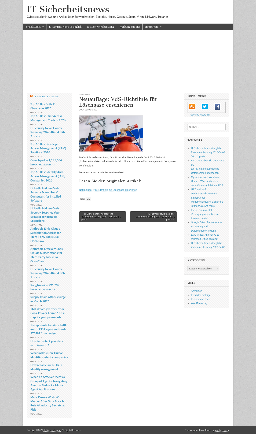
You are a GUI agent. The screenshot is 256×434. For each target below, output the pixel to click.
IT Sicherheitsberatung (100, 26)
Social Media (33, 26)
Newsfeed (84, 94)
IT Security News (46, 96)
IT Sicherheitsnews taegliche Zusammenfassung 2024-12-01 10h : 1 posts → (155, 217)
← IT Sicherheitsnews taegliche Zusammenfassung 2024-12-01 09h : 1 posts (100, 217)
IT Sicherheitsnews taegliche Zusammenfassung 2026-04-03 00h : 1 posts (208, 152)
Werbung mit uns (129, 26)
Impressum (152, 26)
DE (88, 199)
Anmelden (196, 291)
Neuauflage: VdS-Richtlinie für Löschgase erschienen (108, 189)
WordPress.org (199, 303)
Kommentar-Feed (200, 299)
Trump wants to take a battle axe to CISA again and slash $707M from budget (48, 329)
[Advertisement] (128, 61)
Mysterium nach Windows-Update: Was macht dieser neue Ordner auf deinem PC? (207, 181)
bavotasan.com (222, 430)
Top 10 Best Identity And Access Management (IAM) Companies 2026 (47, 176)
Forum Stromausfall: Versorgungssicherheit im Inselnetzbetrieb (204, 214)
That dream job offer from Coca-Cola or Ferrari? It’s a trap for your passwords (47, 313)
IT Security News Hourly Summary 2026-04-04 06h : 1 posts (48, 273)
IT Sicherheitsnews (68, 9)
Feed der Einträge (201, 295)
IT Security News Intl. (199, 114)
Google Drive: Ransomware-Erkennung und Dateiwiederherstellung (206, 226)
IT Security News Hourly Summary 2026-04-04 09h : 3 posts (48, 132)
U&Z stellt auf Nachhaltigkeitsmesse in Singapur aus (204, 193)
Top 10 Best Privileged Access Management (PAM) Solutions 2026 (48, 148)
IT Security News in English (65, 26)
